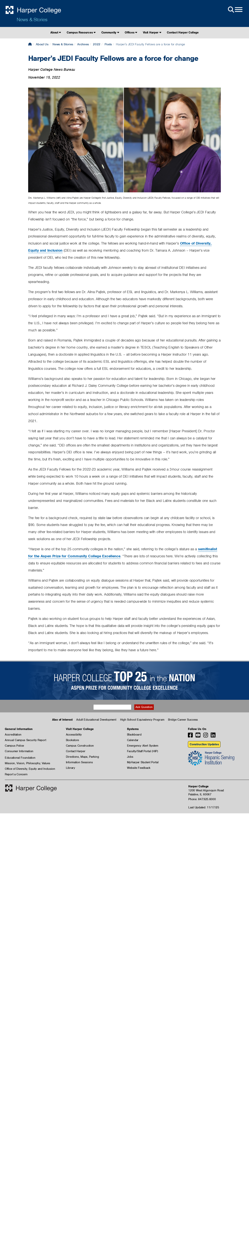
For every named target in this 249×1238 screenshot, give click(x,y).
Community (110, 32)
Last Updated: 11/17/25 (203, 807)
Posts (108, 44)
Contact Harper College (182, 32)
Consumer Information (19, 751)
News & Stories (32, 19)
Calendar (133, 740)
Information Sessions (79, 762)
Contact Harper (75, 751)
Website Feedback (138, 768)
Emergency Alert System (142, 746)
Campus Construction (80, 746)
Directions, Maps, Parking (82, 757)
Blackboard (134, 734)
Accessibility (74, 734)
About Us (42, 44)
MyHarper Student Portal (143, 762)
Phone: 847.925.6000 (202, 799)
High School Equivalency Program (142, 720)
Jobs (130, 757)
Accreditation (13, 734)
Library (70, 768)
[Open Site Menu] (234, 10)
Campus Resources (81, 32)
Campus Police (14, 746)
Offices (131, 32)
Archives (83, 44)
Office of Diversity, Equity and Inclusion (30, 769)
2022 (96, 44)
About (55, 32)
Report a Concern (16, 774)
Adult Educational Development (96, 720)
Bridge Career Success (183, 720)
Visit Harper (152, 32)
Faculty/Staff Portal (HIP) (142, 751)
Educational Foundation (20, 758)
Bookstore (72, 740)
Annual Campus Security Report (25, 740)
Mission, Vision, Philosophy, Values (27, 763)
